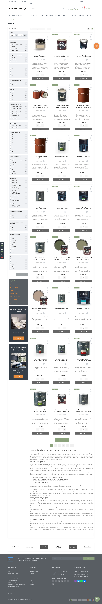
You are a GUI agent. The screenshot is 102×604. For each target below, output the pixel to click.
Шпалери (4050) (14, 293)
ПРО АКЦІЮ (18, 376)
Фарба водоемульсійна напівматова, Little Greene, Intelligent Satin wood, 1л (62, 310)
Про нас (10, 571)
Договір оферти (12, 582)
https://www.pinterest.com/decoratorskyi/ (59, 581)
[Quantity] (40, 75)
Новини (65, 15)
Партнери (74, 15)
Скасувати (12, 274)
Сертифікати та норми (13, 586)
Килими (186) (13, 299)
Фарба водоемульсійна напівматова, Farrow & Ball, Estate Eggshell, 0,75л (62, 411)
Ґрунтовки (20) (14, 284)
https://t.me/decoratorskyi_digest (53, 584)
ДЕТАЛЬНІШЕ (18, 338)
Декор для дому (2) (15, 303)
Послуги (58, 15)
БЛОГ (89, 15)
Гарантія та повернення (14, 576)
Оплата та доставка (13, 573)
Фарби (31, 580)
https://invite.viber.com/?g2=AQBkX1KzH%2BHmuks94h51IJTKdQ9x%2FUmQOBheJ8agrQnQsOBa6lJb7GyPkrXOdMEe (68, 581)
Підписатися (89, 558)
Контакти (10, 593)
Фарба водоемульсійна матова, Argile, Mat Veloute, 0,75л (40, 158)
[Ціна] (13, 35)
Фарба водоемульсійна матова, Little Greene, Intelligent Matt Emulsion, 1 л (62, 158)
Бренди (41, 15)
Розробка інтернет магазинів (14, 599)
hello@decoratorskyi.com (81, 574)
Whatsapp (81, 581)
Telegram (78, 581)
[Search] (63, 8)
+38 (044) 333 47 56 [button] (81, 571)
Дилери (81, 15)
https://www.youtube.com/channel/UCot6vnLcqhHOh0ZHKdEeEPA (65, 581)
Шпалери (32, 582)
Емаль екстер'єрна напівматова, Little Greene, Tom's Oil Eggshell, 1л (83, 411)
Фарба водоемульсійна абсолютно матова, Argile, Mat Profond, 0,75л (83, 107)
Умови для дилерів (12, 580)
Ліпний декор (33, 576)
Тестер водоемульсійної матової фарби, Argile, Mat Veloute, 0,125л (40, 107)
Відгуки (9, 588)
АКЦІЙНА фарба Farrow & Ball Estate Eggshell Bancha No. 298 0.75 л (62, 259)
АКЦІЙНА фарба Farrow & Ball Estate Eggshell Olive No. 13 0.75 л (83, 259)
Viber (75, 581)
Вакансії (31, 3)
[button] (2, 256)
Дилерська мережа (12, 591)
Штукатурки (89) (14, 287)
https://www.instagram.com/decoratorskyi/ (62, 581)
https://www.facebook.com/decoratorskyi (53, 581)
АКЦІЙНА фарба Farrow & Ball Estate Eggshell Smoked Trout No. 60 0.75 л (40, 310)
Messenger (84, 581)
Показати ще (62, 440)
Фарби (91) (13, 280)
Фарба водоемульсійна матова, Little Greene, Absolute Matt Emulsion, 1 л (40, 208)
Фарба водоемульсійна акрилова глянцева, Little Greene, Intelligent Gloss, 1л (40, 360)
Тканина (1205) (14, 290)
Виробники (49, 15)
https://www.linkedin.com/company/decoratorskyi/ (56, 581)
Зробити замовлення (88, 9)
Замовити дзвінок (74, 9)
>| (71, 445)
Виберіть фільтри (21, 274)
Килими (32, 573)
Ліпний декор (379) (15, 296)
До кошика (40, 78)
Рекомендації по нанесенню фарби (16, 584)
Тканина (32, 578)
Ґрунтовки (32, 584)
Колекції (34, 15)
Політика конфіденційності (14, 578)
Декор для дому (34, 571)
